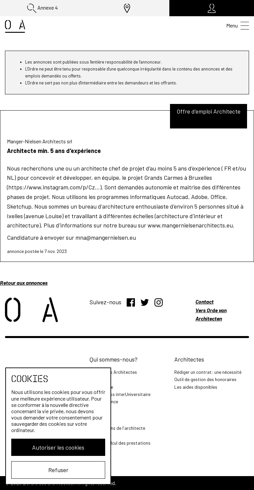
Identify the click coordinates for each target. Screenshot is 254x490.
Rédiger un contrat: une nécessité (207, 372)
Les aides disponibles (195, 387)
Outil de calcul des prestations (120, 443)
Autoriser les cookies (58, 447)
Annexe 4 (42, 8)
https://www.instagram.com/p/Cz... (54, 187)
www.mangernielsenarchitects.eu (190, 225)
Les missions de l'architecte (117, 428)
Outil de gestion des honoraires (205, 379)
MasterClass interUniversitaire (120, 394)
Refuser (58, 469)
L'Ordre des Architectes (113, 372)
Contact (204, 301)
